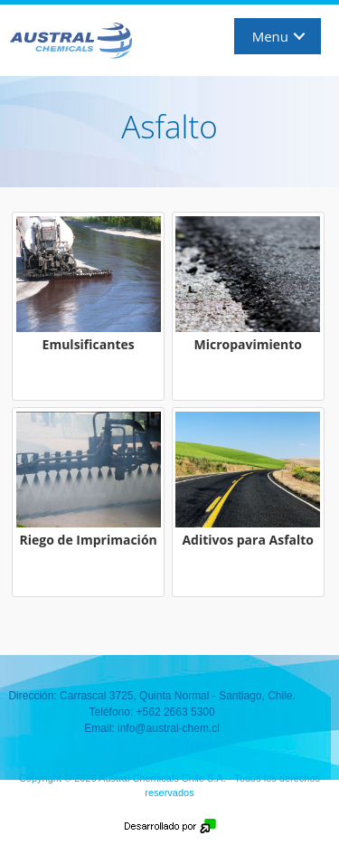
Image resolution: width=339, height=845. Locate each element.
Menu (270, 36)
